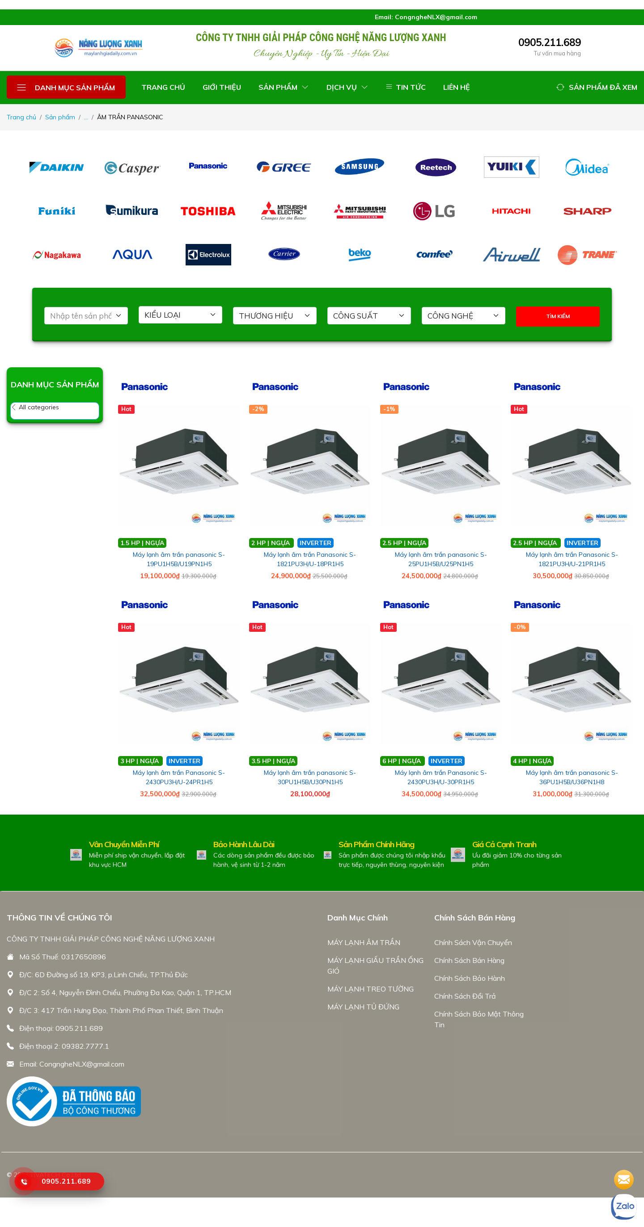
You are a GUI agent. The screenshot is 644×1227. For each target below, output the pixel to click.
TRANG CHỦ (163, 87)
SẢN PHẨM (283, 87)
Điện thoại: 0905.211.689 (61, 1028)
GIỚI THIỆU (222, 87)
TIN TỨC (406, 87)
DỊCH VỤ (347, 87)
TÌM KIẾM (558, 316)
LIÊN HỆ (456, 87)
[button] (596, 87)
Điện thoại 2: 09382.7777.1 (64, 1046)
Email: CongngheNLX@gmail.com (71, 1063)
